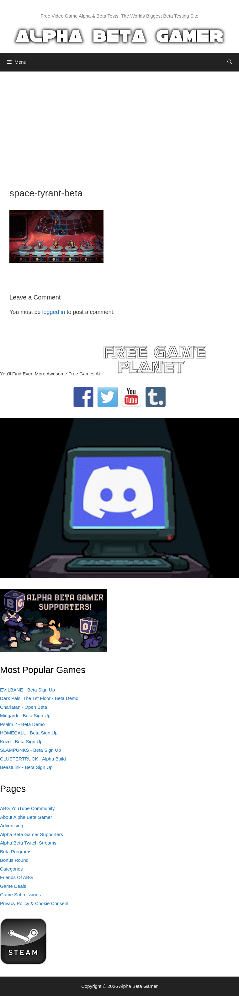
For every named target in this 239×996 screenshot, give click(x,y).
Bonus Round (14, 860)
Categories (11, 869)
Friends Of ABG (16, 877)
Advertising (11, 825)
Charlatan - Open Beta (23, 707)
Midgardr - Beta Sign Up (25, 715)
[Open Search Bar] (229, 62)
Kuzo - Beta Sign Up (21, 741)
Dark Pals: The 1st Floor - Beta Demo (39, 698)
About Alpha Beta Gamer (26, 817)
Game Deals (13, 886)
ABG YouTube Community (27, 808)
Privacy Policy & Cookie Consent (34, 903)
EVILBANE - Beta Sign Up (27, 689)
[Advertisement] (119, 125)
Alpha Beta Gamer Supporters (31, 834)
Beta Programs (15, 851)
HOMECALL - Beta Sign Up (29, 732)
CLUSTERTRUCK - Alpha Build (33, 758)
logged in (53, 312)
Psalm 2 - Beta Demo (22, 724)
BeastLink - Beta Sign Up (26, 767)
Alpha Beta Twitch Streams (28, 842)
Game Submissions (20, 894)
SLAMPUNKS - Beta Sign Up (30, 750)
